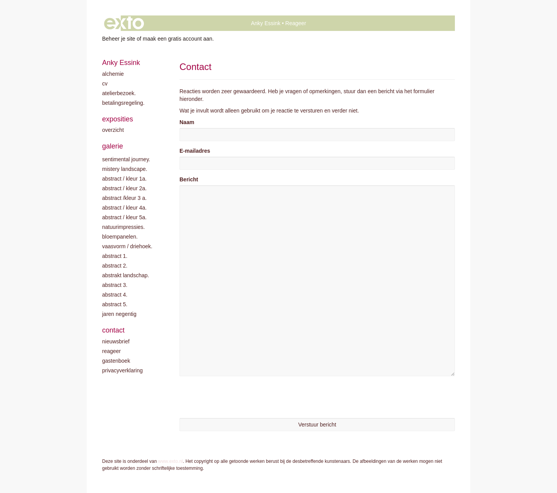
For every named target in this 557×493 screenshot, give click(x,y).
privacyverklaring (122, 370)
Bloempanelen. (120, 237)
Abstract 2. (114, 266)
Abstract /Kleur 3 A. (124, 198)
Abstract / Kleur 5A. (124, 217)
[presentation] (238, 397)
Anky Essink (265, 23)
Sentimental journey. (126, 159)
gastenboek (116, 361)
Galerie (112, 146)
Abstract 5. (114, 304)
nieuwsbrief (116, 341)
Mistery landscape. (124, 169)
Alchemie (113, 74)
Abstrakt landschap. (125, 275)
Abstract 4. (114, 295)
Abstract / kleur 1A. (124, 179)
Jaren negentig (119, 314)
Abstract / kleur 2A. (124, 188)
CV (105, 83)
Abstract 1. (114, 256)
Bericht (188, 179)
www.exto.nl (170, 461)
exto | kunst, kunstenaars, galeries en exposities (124, 23)
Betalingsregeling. (123, 103)
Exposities (117, 119)
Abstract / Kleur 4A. (124, 208)
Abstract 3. (114, 285)
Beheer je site (118, 39)
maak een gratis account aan (177, 39)
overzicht (113, 130)
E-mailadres (194, 151)
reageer (111, 351)
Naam (186, 122)
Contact (113, 330)
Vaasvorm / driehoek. (127, 246)
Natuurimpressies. (123, 227)
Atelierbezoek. (119, 93)
